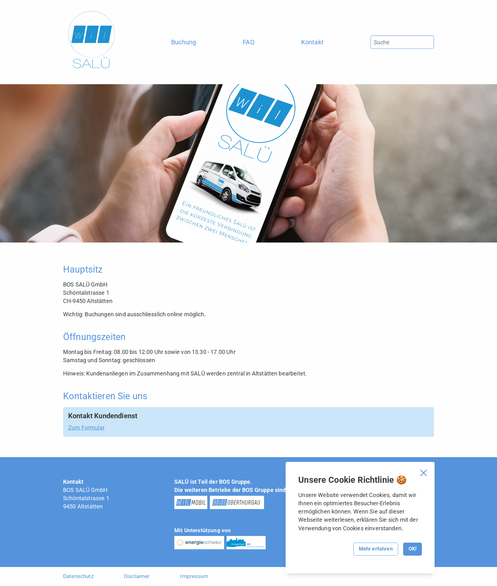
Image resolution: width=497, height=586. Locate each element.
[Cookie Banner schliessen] (424, 473)
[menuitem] (183, 42)
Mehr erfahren (376, 549)
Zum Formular (86, 427)
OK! (412, 549)
